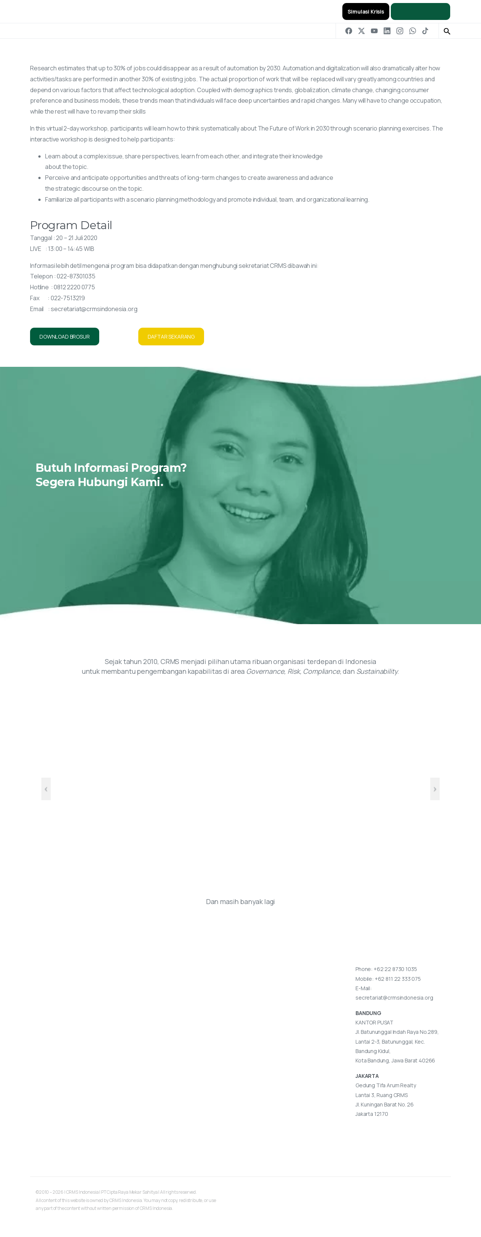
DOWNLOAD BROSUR (64, 336)
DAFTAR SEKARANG (171, 336)
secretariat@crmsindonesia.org (94, 309)
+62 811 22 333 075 (398, 978)
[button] (447, 31)
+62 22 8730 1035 (395, 969)
